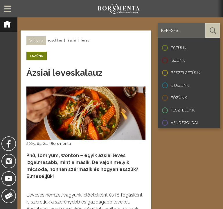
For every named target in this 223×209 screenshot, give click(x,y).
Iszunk (178, 60)
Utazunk (180, 85)
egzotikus (55, 40)
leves (85, 40)
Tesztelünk (183, 110)
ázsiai (72, 40)
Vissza (36, 41)
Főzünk (179, 98)
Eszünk (178, 48)
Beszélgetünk (185, 73)
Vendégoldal (185, 122)
